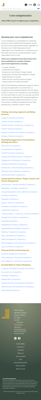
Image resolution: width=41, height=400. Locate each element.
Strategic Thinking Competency (12, 136)
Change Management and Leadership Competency (19, 192)
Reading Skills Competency (11, 279)
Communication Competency (11, 149)
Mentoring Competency (9, 221)
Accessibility (20, 344)
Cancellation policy (20, 362)
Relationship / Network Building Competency (17, 168)
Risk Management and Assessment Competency (18, 243)
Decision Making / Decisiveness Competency (17, 125)
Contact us (20, 347)
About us (20, 353)
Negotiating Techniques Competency (14, 225)
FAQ (20, 359)
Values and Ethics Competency (12, 247)
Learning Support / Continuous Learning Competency (20, 214)
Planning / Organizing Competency (13, 232)
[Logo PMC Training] (3, 4)
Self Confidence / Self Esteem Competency (16, 261)
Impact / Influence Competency (12, 203)
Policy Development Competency (13, 236)
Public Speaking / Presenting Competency (16, 257)
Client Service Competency (11, 146)
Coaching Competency (9, 195)
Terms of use (20, 369)
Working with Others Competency (13, 175)
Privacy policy (20, 366)
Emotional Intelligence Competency (14, 254)
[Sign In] (34, 5)
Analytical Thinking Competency (12, 118)
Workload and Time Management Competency (18, 287)
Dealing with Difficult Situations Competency (16, 157)
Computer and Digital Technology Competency (17, 268)
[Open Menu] (38, 5)
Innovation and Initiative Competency (14, 206)
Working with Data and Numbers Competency (17, 283)
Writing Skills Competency (10, 290)
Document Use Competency (11, 272)
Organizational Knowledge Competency (15, 228)
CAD (30, 5)
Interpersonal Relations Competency (14, 164)
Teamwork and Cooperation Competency (15, 171)
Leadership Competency (10, 210)
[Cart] (26, 5)
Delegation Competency (10, 199)
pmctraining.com (20, 329)
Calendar (20, 350)
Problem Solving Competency (11, 129)
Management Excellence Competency (15, 217)
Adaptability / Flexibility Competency (14, 188)
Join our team (20, 356)
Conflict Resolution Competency (12, 153)
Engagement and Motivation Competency (16, 160)
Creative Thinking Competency (12, 121)
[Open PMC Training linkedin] (15, 338)
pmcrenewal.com (20, 331)
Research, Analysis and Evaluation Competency (18, 132)
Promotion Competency (9, 276)
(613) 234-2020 (19, 333)
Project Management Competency (13, 239)
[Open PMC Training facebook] (19, 338)
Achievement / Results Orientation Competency (18, 184)
